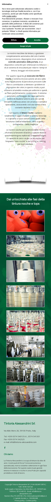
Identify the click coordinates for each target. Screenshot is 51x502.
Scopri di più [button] (25, 46)
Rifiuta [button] (14, 40)
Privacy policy (19, 500)
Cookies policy (31, 500)
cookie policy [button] (11, 16)
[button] (48, 4)
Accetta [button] (37, 40)
